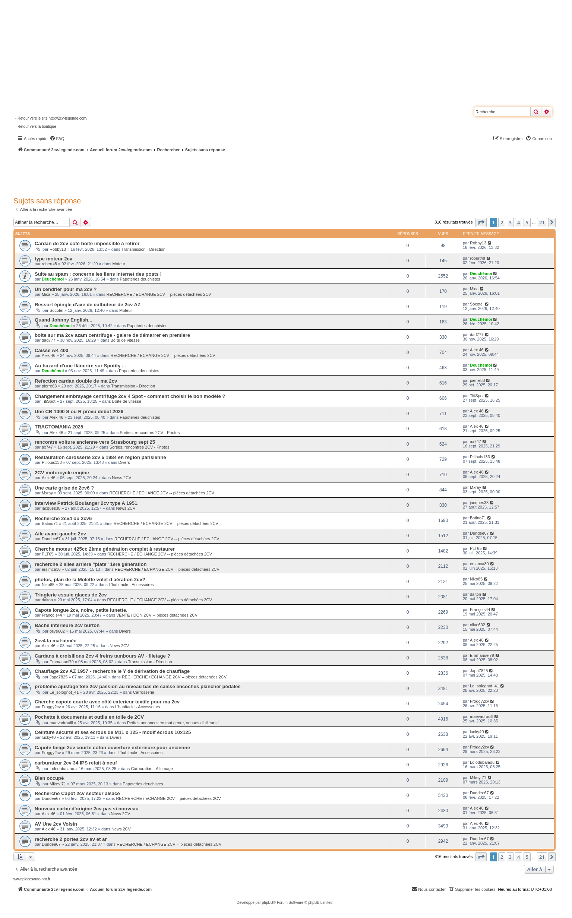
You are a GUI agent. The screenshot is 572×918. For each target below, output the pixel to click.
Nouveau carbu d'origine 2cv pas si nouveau (87, 808)
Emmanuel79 (62, 661)
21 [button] (542, 222)
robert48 (49, 264)
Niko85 (48, 584)
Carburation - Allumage (152, 768)
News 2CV (121, 477)
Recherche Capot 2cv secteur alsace (77, 793)
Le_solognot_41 (64, 692)
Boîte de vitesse (125, 340)
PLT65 (48, 554)
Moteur (119, 264)
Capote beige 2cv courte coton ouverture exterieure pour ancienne (112, 747)
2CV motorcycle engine (62, 472)
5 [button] (527, 222)
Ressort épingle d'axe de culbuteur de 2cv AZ (87, 304)
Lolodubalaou (62, 768)
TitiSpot (49, 401)
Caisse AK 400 (51, 350)
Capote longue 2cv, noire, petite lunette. (81, 610)
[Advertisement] (199, 173)
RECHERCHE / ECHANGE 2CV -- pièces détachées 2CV (158, 294)
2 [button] (501, 222)
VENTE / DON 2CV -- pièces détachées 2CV (156, 615)
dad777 (49, 340)
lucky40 (49, 737)
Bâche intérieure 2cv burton (67, 625)
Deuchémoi (53, 279)
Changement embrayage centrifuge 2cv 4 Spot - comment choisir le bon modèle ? (130, 396)
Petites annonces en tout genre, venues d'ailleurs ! (173, 723)
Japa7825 (58, 677)
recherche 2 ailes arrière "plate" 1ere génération (91, 564)
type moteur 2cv (53, 259)
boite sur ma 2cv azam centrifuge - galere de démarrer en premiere (112, 335)
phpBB (267, 902)
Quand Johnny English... (63, 320)
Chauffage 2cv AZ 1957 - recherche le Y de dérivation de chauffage (112, 671)
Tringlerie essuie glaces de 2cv (71, 595)
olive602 (57, 631)
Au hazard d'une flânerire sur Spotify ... (80, 365)
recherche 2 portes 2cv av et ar (71, 839)
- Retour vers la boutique (35, 126)
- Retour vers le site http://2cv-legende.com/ (51, 118)
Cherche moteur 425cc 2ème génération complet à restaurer (105, 549)
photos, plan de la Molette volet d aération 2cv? (90, 579)
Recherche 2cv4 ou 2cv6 (63, 518)
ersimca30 (51, 569)
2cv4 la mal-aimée (55, 640)
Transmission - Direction (143, 249)
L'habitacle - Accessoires (131, 584)
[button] (481, 222)
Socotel (56, 310)
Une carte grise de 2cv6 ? (64, 488)
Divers (124, 462)
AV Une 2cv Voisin (56, 824)
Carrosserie (143, 692)
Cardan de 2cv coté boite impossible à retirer (87, 243)
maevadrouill (61, 723)
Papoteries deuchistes (140, 279)
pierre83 (49, 386)
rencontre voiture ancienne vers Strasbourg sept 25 (95, 442)
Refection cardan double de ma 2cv (76, 381)
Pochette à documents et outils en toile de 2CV (89, 717)
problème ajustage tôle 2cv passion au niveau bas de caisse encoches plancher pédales (138, 686)
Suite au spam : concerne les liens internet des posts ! (98, 274)
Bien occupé (49, 778)
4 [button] (518, 222)
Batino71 (50, 523)
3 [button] (510, 222)
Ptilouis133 (52, 462)
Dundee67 (51, 538)
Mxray (47, 493)
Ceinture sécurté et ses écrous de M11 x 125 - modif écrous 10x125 (113, 732)
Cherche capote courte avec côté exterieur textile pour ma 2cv (107, 702)
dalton (47, 600)
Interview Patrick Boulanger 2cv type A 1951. (87, 503)
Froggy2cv (51, 707)
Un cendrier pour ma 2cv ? (66, 289)
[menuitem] (57, 138)
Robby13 (58, 249)
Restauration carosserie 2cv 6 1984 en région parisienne (100, 457)
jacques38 (51, 508)
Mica (46, 294)
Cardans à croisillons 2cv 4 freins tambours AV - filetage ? (102, 656)
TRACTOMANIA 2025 (59, 427)
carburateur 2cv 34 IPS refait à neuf (76, 763)
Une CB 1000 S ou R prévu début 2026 (79, 411)
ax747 (47, 447)
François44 (52, 615)
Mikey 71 (58, 784)
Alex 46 (49, 355)
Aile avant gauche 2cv (60, 533)
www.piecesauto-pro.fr (31, 879)
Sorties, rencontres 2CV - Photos (150, 432)
